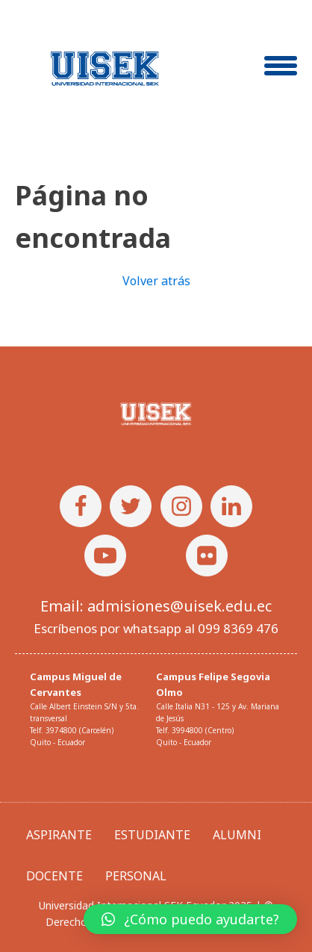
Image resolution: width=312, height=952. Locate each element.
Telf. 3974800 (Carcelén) (71, 730)
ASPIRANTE (59, 835)
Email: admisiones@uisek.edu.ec (156, 606)
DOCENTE (54, 876)
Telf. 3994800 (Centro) (195, 730)
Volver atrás (156, 281)
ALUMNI (237, 835)
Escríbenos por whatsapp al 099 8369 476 (156, 628)
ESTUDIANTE (152, 835)
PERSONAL (135, 876)
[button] (190, 919)
